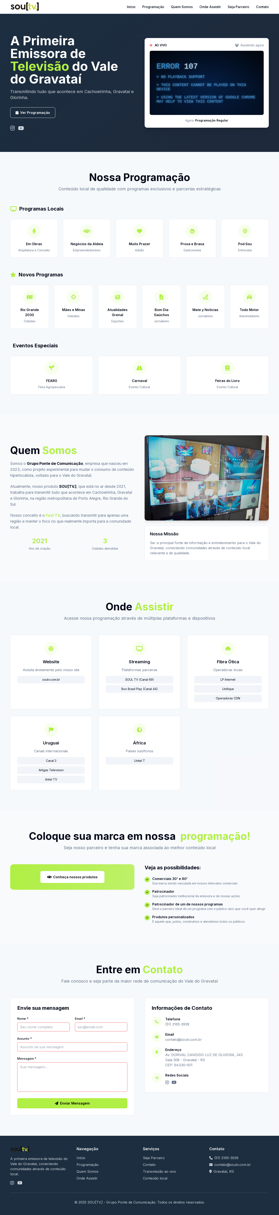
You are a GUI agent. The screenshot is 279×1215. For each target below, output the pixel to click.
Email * (80, 1018)
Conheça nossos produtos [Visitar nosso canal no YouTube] (72, 877)
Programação (153, 7)
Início (131, 7)
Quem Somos (182, 7)
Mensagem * (26, 1058)
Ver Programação (33, 112)
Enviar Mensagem (72, 1103)
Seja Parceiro (238, 7)
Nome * (22, 1018)
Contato (262, 7)
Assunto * (24, 1038)
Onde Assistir (210, 7)
